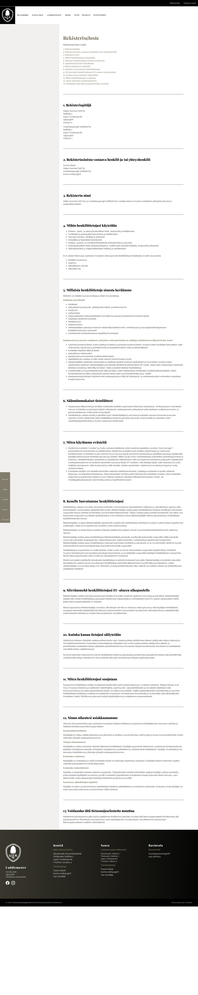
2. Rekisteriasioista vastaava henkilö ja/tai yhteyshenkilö (90, 52)
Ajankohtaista (54, 15)
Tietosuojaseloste (178, 902)
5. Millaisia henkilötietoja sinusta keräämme (84, 61)
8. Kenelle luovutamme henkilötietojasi (81, 69)
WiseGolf (37, 902)
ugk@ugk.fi (10, 874)
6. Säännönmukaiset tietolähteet (78, 63)
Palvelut (86, 15)
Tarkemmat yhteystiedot (16, 877)
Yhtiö (76, 15)
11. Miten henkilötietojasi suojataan (79, 78)
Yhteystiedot (99, 15)
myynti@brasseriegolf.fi (159, 854)
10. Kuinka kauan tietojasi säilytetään (80, 75)
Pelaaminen (22, 15)
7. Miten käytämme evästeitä (76, 66)
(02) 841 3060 (11, 872)
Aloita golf (37, 15)
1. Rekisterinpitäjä (71, 49)
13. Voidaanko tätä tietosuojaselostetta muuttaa (86, 84)
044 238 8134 (154, 856)
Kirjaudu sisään (190, 3)
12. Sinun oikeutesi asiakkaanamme (80, 81)
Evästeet (189, 902)
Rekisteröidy (175, 3)
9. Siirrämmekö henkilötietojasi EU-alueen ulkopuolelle (89, 72)
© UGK (8, 902)
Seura (68, 15)
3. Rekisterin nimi (71, 55)
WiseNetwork (56, 902)
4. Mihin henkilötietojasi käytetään (79, 58)
